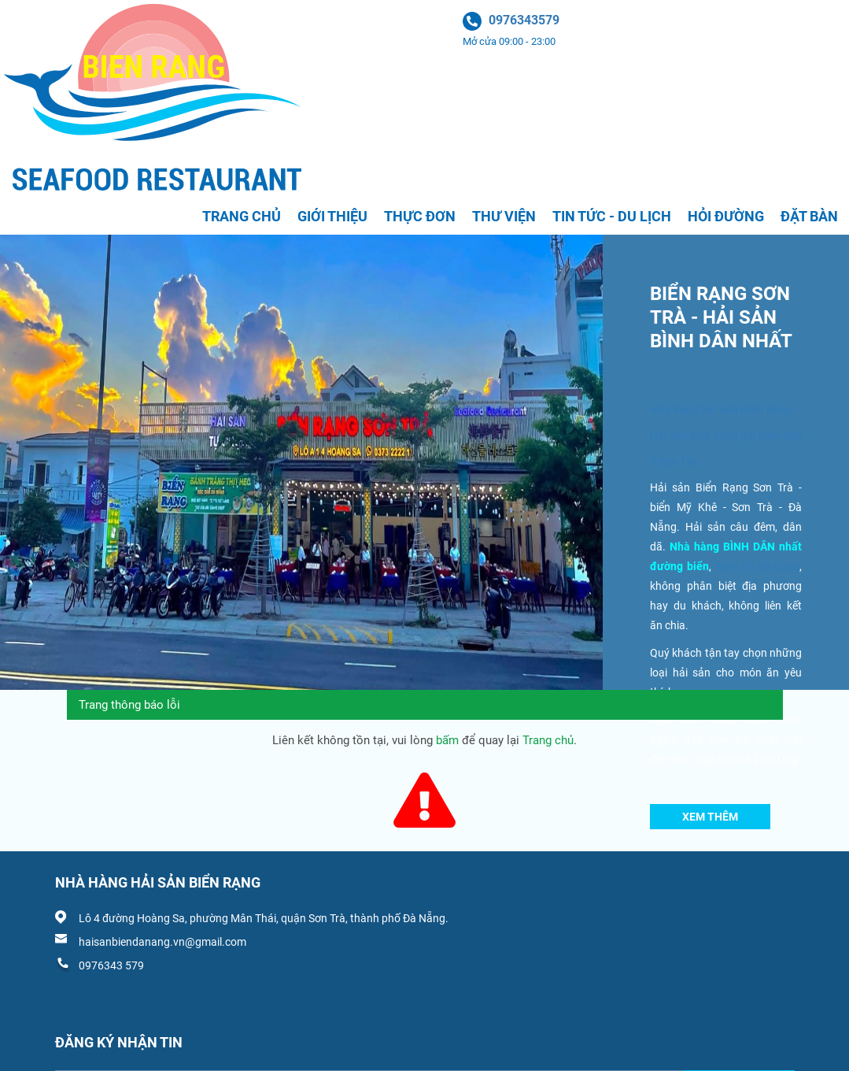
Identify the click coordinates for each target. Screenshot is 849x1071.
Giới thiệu (332, 216)
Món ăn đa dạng (757, 566)
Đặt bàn (809, 216)
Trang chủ (241, 216)
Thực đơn (420, 216)
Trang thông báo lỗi (129, 705)
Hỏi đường (726, 216)
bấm (447, 740)
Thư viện (504, 216)
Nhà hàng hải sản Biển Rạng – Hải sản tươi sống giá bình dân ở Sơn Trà (726, 435)
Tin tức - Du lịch (611, 216)
